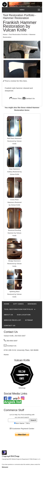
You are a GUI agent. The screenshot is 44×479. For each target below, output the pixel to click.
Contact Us (29, 98)
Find (22, 415)
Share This (15, 98)
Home (6, 355)
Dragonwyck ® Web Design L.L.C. (31, 459)
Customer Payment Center (22, 429)
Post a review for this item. (15, 81)
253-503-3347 (10, 341)
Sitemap (22, 388)
